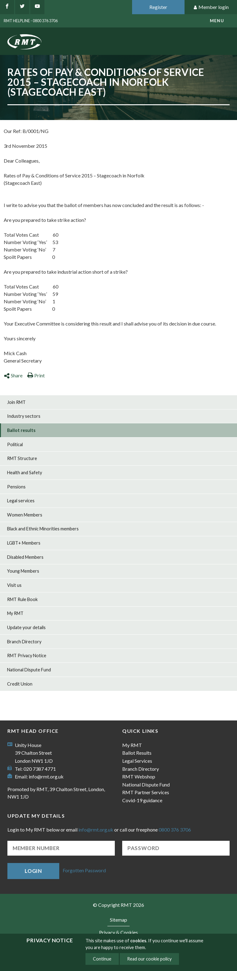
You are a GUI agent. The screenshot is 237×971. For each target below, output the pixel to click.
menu (217, 20)
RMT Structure (22, 458)
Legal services (21, 500)
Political (15, 444)
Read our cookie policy (149, 958)
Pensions (16, 486)
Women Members (24, 514)
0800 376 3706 (175, 829)
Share (13, 375)
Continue (102, 958)
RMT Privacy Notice (26, 655)
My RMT (15, 613)
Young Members (23, 571)
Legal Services (137, 761)
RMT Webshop (138, 776)
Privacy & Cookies (118, 932)
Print (36, 375)
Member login (211, 7)
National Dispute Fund (29, 669)
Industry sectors (23, 416)
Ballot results (21, 430)
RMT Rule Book (22, 599)
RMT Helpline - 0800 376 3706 (31, 20)
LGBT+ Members (23, 543)
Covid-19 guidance (142, 800)
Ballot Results (137, 753)
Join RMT (16, 402)
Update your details (26, 627)
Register (158, 7)
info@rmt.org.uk (46, 776)
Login (33, 871)
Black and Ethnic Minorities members (43, 528)
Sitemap (118, 920)
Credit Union (19, 684)
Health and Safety (24, 472)
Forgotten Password (84, 870)
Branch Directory (24, 641)
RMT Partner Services (145, 792)
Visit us (14, 585)
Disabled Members (25, 557)
